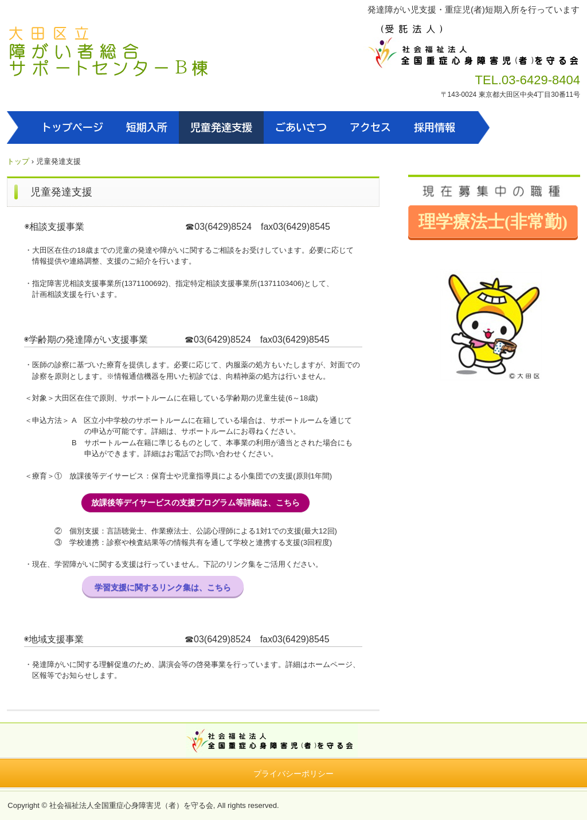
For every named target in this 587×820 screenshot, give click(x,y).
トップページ (72, 127)
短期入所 (146, 127)
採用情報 (434, 127)
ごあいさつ (301, 127)
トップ (18, 161)
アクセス (370, 127)
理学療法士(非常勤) (493, 221)
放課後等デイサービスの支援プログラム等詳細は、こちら (195, 502)
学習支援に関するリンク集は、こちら (163, 587)
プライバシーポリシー (293, 774)
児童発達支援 (221, 127)
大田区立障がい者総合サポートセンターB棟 (108, 53)
